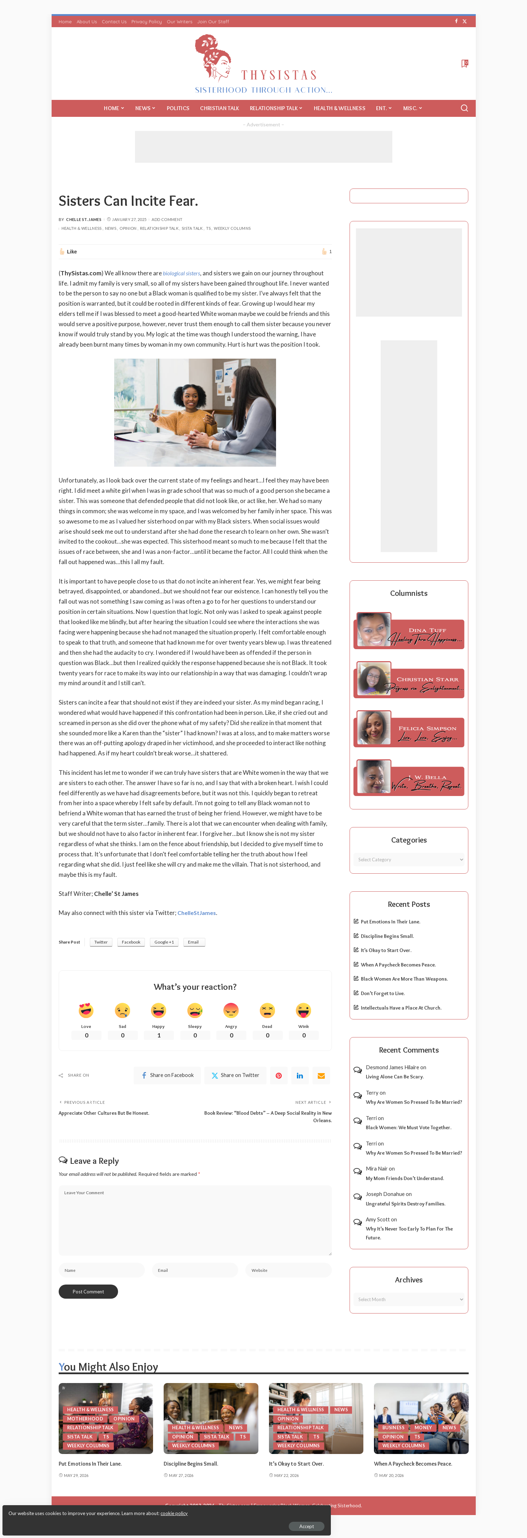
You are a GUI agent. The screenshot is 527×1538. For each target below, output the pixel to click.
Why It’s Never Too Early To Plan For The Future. (409, 1233)
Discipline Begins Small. (387, 936)
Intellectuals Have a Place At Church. (401, 1008)
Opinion (128, 228)
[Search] (464, 108)
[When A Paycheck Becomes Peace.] (421, 1418)
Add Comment (167, 219)
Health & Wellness (82, 228)
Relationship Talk (159, 228)
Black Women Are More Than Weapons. (404, 979)
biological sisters (183, 273)
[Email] (321, 1077)
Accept (86, 1522)
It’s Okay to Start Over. (386, 950)
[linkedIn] (300, 1077)
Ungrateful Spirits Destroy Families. (405, 1204)
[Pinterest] (279, 1077)
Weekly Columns (232, 228)
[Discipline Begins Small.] (211, 1418)
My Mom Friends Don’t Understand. (405, 1178)
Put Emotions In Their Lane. (390, 921)
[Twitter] (465, 21)
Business (394, 1427)
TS (208, 228)
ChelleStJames (197, 912)
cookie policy (89, 1510)
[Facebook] (456, 21)
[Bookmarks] (464, 63)
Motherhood (85, 1418)
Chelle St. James (83, 219)
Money (425, 1427)
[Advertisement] (263, 147)
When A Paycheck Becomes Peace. (398, 965)
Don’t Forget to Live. (383, 993)
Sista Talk (192, 228)
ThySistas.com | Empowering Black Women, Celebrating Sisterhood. (290, 1514)
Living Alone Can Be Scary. (395, 1076)
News (110, 228)
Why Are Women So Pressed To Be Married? (414, 1102)
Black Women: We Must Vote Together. (408, 1127)
